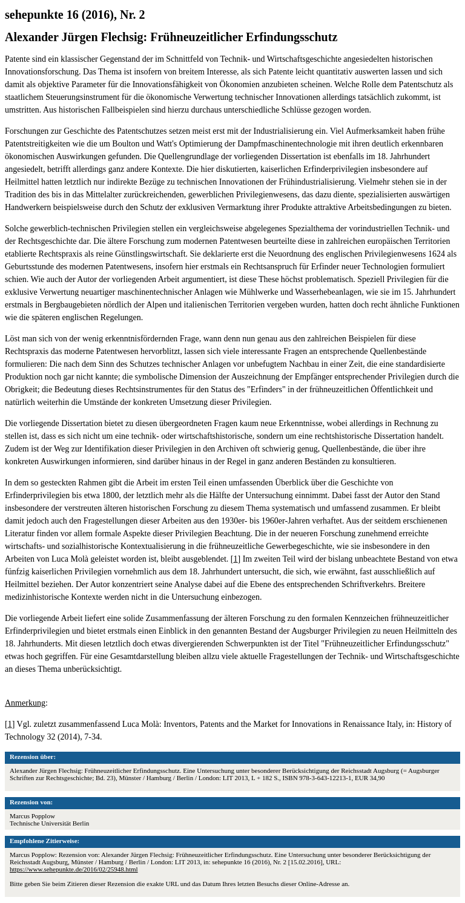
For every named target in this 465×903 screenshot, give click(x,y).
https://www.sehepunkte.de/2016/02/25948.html (74, 869)
